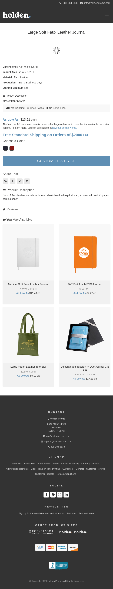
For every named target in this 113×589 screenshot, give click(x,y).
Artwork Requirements (17, 469)
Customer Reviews (95, 469)
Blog (33, 469)
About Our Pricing (70, 463)
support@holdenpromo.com (56, 441)
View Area (14, 101)
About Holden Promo (48, 463)
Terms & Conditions (66, 474)
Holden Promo (57, 418)
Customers (68, 469)
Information (29, 463)
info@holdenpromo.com (56, 436)
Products (16, 463)
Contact (80, 469)
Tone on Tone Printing (49, 469)
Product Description (15, 95)
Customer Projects (44, 474)
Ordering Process (90, 463)
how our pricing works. (64, 127)
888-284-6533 (56, 446)
